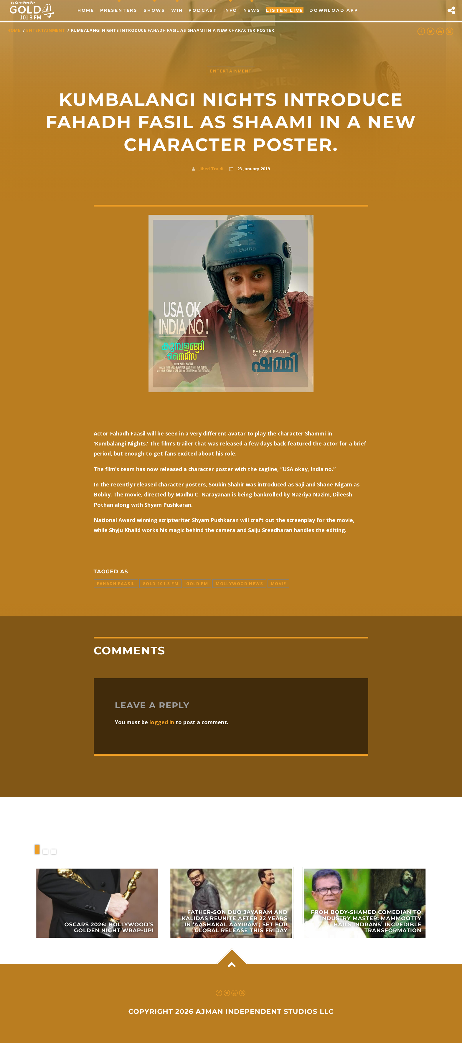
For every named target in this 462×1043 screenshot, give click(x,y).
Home (85, 10)
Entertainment (45, 30)
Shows (154, 10)
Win (177, 10)
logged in (161, 722)
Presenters (119, 10)
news (251, 10)
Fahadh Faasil (116, 583)
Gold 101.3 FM (161, 583)
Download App (333, 10)
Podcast (203, 10)
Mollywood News (239, 583)
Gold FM (197, 583)
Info (230, 10)
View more (97, 903)
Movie (278, 583)
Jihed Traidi (211, 168)
